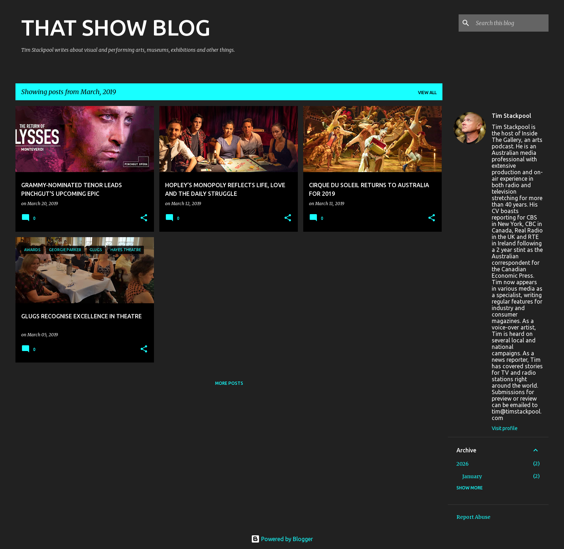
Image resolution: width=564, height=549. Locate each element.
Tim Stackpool (511, 115)
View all (427, 92)
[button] (144, 218)
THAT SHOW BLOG (115, 27)
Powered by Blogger (282, 539)
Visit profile (505, 428)
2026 (462, 464)
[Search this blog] (511, 23)
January (472, 476)
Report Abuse (473, 517)
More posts (229, 383)
